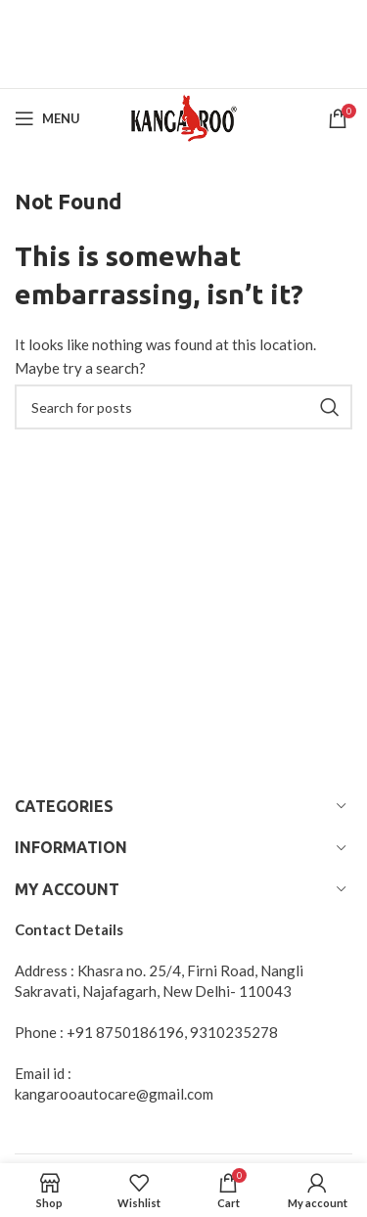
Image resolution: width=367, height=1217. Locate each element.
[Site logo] (183, 116)
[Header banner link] (154, 24)
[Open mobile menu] (47, 118)
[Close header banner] (342, 24)
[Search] (183, 406)
